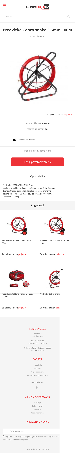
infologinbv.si (41, 343)
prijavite (68, 114)
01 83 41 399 (39, 341)
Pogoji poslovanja (37, 372)
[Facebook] (37, 388)
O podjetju (37, 365)
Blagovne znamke (37, 413)
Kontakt (37, 368)
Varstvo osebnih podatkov (37, 375)
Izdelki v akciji (37, 406)
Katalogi (37, 402)
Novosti (37, 409)
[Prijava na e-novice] (69, 431)
